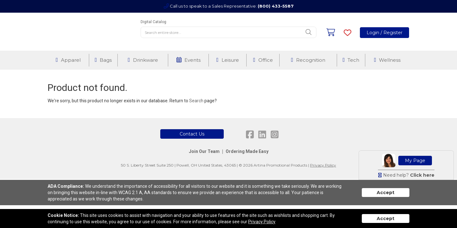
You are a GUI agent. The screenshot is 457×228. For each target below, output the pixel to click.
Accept (385, 192)
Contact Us (192, 134)
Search (196, 100)
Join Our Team (204, 151)
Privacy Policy (323, 165)
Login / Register (384, 32)
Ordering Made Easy (247, 151)
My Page (415, 160)
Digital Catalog (153, 22)
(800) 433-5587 (276, 6)
